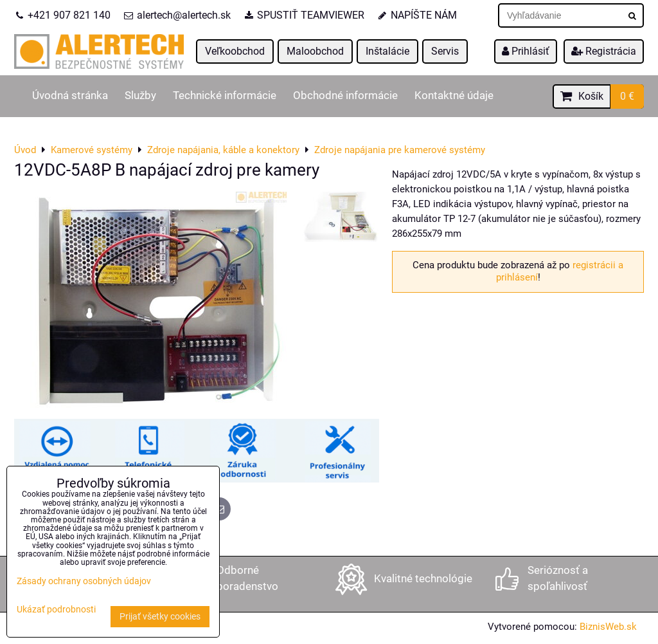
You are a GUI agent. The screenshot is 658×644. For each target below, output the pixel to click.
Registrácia (603, 51)
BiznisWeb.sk (608, 626)
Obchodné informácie (345, 95)
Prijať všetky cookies (160, 616)
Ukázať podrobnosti (56, 610)
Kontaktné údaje (454, 95)
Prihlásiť (525, 51)
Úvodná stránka (70, 95)
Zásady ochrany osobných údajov (84, 581)
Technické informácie (224, 95)
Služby (140, 95)
